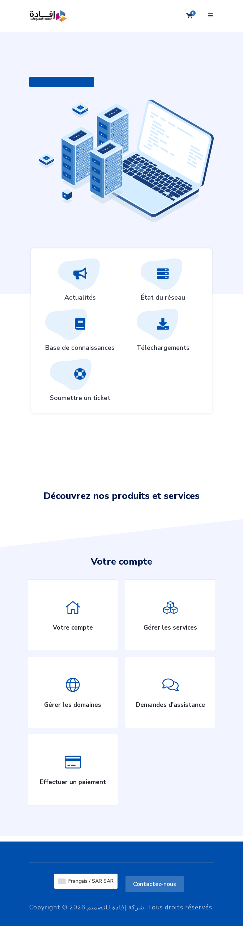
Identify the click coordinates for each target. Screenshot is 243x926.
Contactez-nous (154, 884)
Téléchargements (163, 332)
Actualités (80, 282)
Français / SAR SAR (86, 881)
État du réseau (163, 282)
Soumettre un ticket (80, 382)
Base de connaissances (80, 332)
